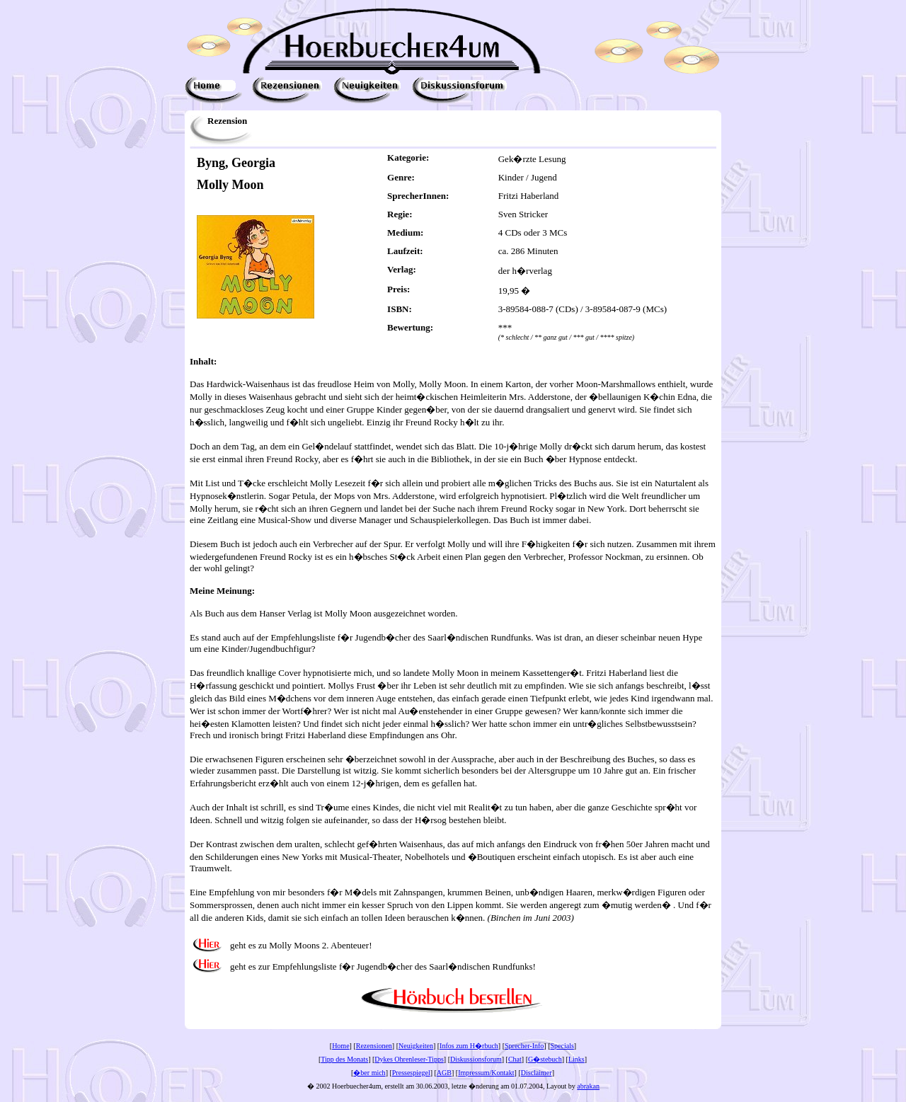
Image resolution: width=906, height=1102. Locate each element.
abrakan (588, 1086)
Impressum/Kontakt (486, 1073)
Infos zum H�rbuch (469, 1046)
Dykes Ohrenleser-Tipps (408, 1059)
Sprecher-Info (524, 1046)
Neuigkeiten (415, 1046)
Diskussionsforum (476, 1059)
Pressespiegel (411, 1073)
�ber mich (369, 1073)
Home (340, 1046)
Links (576, 1059)
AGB (444, 1073)
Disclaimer (536, 1073)
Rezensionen (374, 1046)
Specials (562, 1046)
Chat (515, 1059)
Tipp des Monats (344, 1059)
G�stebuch (545, 1059)
